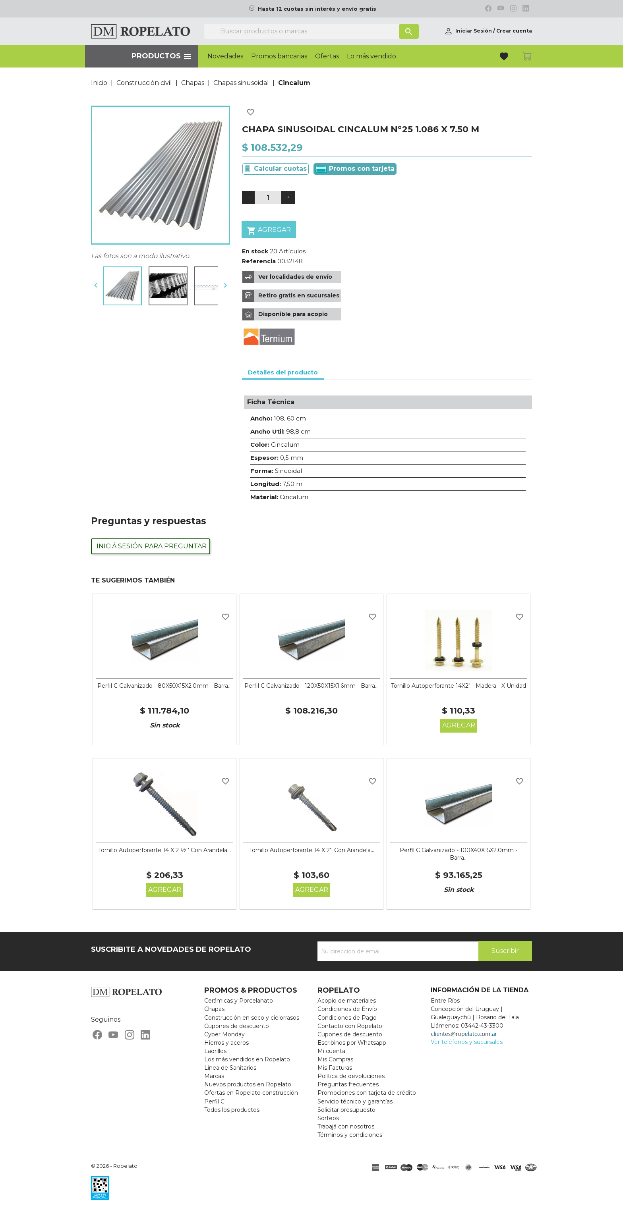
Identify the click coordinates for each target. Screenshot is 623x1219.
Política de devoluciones (351, 1076)
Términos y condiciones (349, 1134)
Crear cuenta (514, 31)
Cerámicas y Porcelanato (238, 1000)
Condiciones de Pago (347, 1017)
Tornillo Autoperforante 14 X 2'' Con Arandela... (311, 850)
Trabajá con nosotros (345, 1126)
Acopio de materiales (346, 1000)
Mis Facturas (334, 1067)
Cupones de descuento (236, 1026)
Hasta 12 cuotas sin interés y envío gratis (317, 9)
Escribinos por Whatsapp (351, 1042)
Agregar (269, 230)
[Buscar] (311, 31)
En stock (255, 251)
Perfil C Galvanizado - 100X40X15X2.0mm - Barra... (458, 854)
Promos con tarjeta (355, 169)
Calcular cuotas (280, 168)
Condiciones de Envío (347, 1009)
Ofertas (327, 56)
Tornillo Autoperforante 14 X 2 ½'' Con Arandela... (164, 850)
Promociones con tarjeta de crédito (366, 1092)
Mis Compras (335, 1059)
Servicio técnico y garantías (355, 1101)
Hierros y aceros (226, 1042)
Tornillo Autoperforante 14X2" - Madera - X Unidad (458, 685)
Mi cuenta (331, 1051)
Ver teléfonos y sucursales (467, 1041)
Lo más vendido (371, 56)
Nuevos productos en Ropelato (247, 1084)
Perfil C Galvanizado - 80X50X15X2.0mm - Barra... (164, 685)
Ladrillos (215, 1051)
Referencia (259, 261)
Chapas (214, 1009)
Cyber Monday (224, 1034)
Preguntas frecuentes (348, 1084)
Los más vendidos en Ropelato (247, 1059)
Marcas (214, 1076)
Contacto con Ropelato (349, 1026)
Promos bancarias (279, 56)
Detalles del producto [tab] (283, 372)
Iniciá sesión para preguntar (152, 546)
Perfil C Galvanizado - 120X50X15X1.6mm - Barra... (311, 685)
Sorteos (328, 1118)
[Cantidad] (268, 197)
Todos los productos (231, 1109)
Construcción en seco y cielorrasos (251, 1017)
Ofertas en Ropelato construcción (251, 1092)
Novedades (225, 56)
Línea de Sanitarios (230, 1067)
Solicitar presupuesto (346, 1109)
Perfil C (214, 1101)
